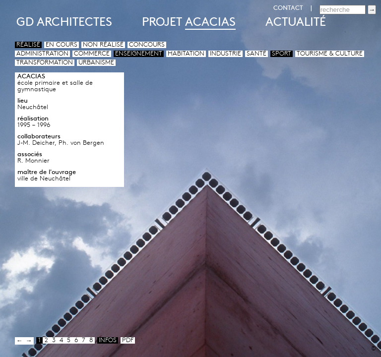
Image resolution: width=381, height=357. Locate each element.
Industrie (225, 54)
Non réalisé (103, 45)
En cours (61, 45)
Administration (42, 54)
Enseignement (138, 54)
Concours (147, 45)
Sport (281, 54)
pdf (127, 340)
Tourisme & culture (330, 54)
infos (108, 340)
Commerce (92, 54)
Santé (256, 54)
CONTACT (288, 8)
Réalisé (28, 45)
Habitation (186, 54)
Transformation (44, 63)
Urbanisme (96, 63)
